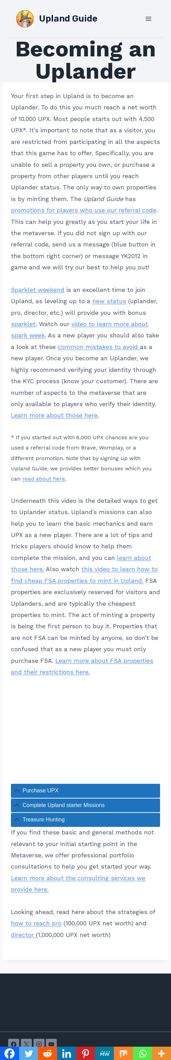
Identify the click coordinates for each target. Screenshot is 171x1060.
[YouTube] (51, 1044)
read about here (43, 478)
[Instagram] (39, 1044)
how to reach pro (36, 923)
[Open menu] (148, 18)
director (23, 934)
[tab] (85, 791)
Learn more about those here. (55, 415)
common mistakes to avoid (99, 347)
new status (109, 301)
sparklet (23, 324)
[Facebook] (13, 1044)
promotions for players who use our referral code (83, 210)
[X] (26, 1044)
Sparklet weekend (37, 289)
